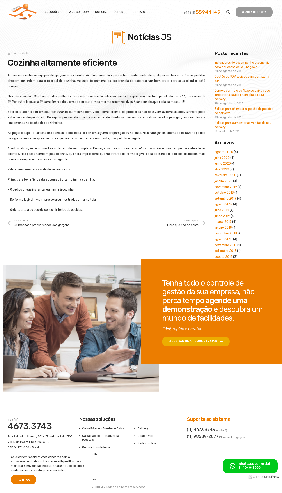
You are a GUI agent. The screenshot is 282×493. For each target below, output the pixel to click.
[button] (228, 12)
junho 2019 (222, 216)
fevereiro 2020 (225, 175)
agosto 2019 (223, 204)
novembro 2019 (226, 187)
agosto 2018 (223, 239)
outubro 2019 (224, 193)
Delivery (143, 428)
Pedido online (147, 443)
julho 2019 (222, 210)
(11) (201, 430)
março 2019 (223, 222)
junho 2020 (223, 163)
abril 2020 (222, 169)
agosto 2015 (223, 257)
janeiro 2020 (223, 181)
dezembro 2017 (226, 245)
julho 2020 (222, 158)
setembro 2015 (225, 251)
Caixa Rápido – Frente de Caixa (103, 428)
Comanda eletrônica (96, 447)
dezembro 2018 (226, 233)
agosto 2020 (224, 152)
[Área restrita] (254, 12)
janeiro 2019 (223, 228)
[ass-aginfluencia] (263, 478)
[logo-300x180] (23, 12)
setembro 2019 (225, 198)
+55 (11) (202, 13)
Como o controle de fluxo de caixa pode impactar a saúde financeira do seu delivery (242, 95)
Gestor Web (145, 435)
